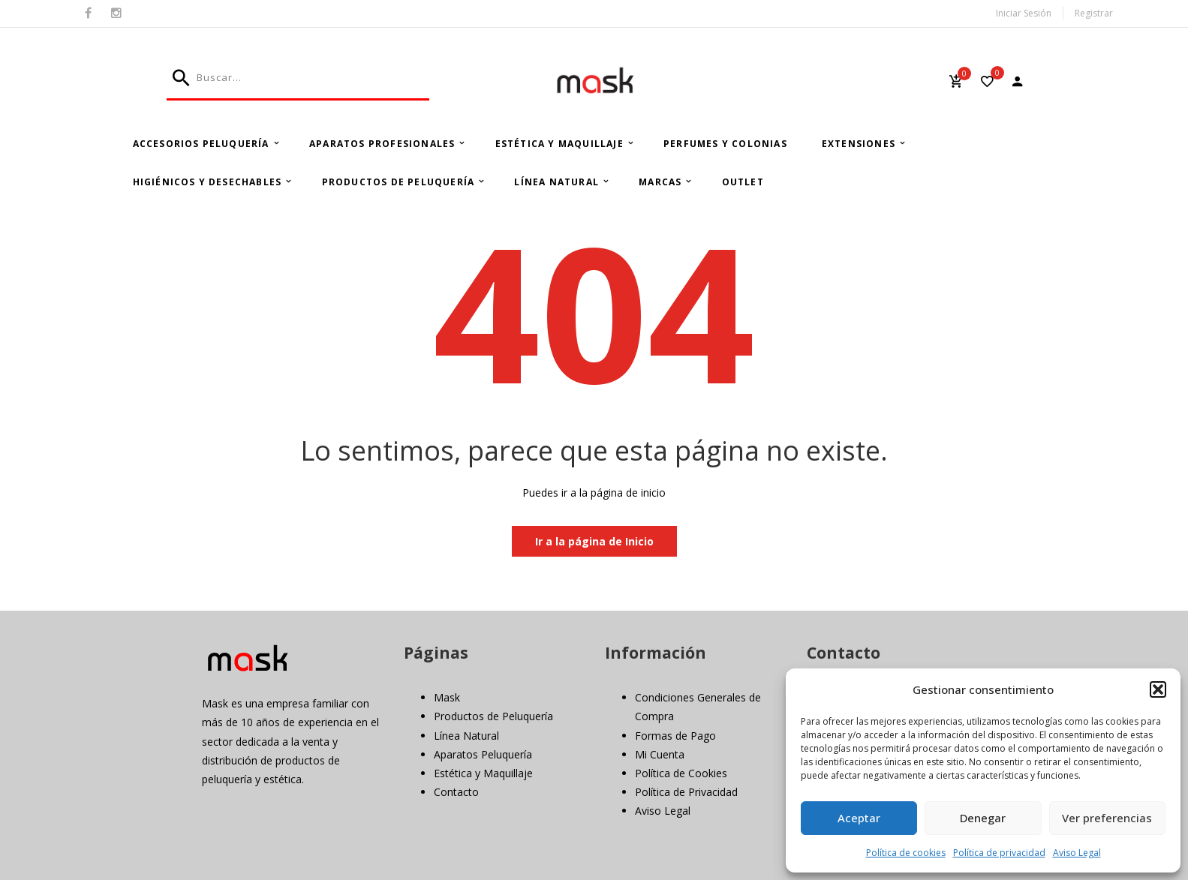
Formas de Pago (675, 735)
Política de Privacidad (686, 792)
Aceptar (859, 817)
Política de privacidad (999, 852)
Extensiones (858, 143)
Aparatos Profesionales (382, 143)
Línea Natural (556, 182)
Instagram (116, 13)
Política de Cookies (681, 773)
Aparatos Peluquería (483, 754)
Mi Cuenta (659, 754)
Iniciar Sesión (1023, 13)
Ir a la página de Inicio (594, 541)
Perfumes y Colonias (725, 143)
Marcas (660, 182)
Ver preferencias (1107, 817)
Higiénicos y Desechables (207, 182)
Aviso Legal (1077, 852)
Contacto (456, 792)
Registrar (1094, 13)
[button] (1157, 689)
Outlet (743, 182)
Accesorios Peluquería (201, 143)
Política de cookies (906, 852)
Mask (447, 697)
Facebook (88, 13)
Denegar (983, 817)
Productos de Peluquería (398, 182)
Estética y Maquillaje (559, 143)
